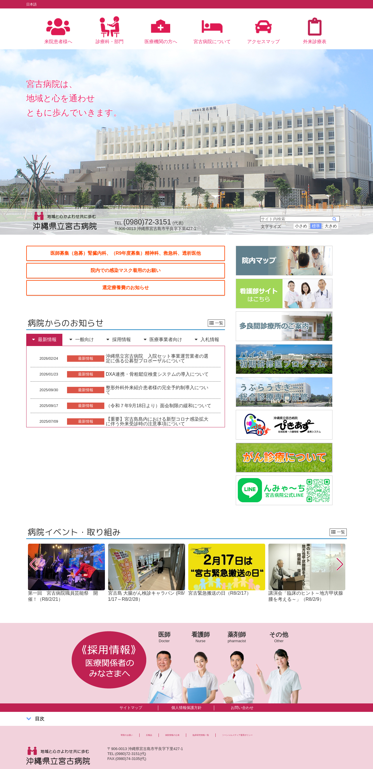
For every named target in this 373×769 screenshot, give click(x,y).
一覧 (216, 316)
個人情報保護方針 (186, 700)
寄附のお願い (83, 729)
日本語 (33, 4)
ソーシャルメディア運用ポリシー (269, 729)
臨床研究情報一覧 (202, 729)
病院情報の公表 (154, 729)
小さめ (301, 219)
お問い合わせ (242, 700)
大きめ (331, 219)
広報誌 (117, 729)
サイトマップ (131, 700)
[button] (33, 557)
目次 (39, 712)
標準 (316, 219)
